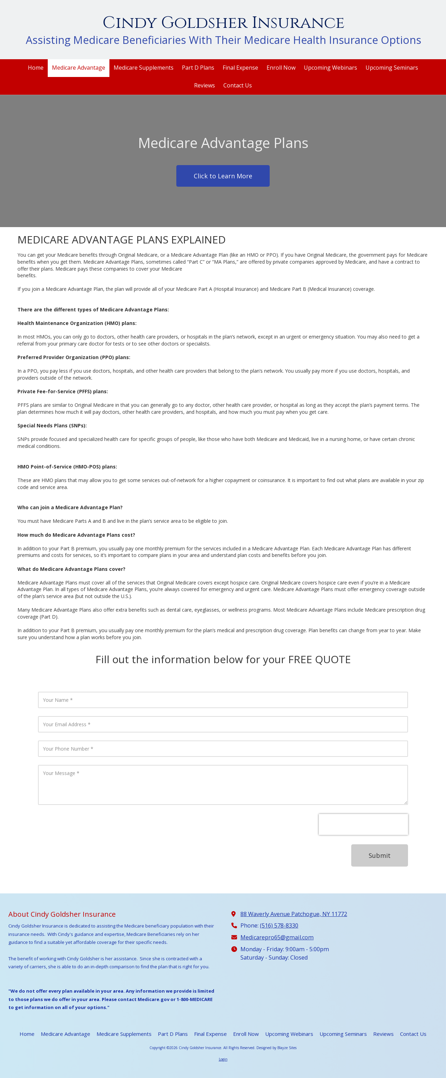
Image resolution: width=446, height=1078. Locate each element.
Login (223, 1059)
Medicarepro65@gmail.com (277, 937)
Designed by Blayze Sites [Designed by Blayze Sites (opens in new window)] (276, 1047)
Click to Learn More (223, 176)
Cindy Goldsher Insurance (223, 22)
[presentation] (363, 824)
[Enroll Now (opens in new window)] (281, 68)
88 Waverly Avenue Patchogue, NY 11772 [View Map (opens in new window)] (293, 914)
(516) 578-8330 (279, 925)
